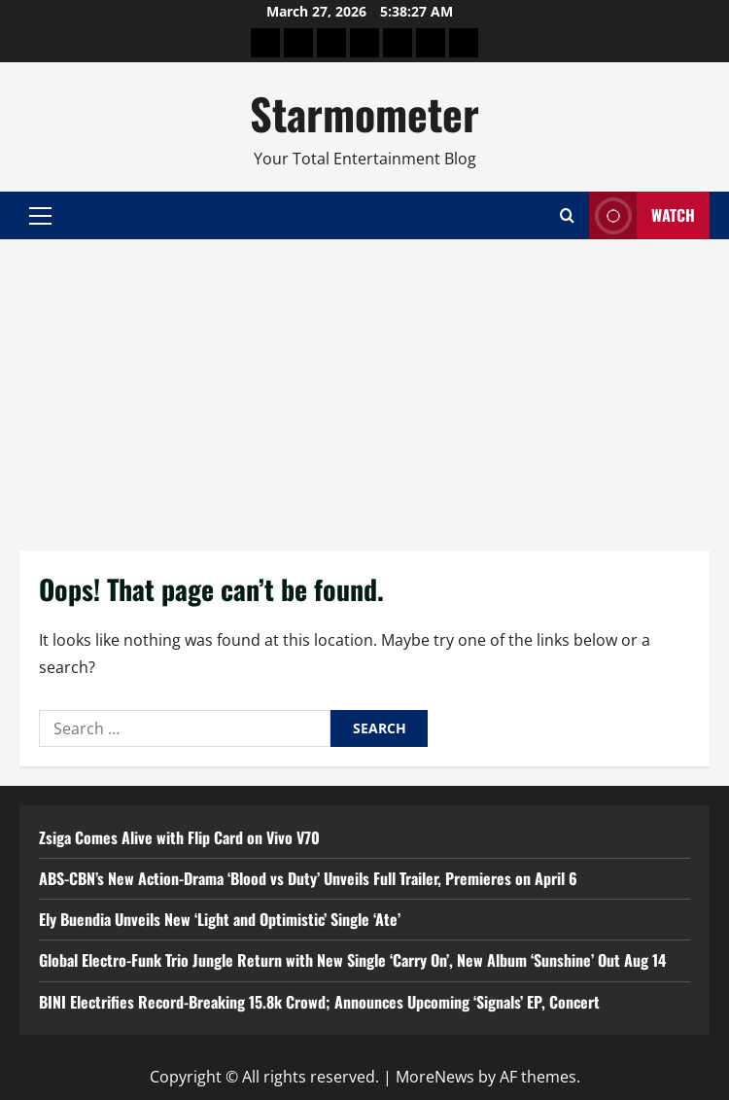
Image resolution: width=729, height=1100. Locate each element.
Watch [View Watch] (642, 215)
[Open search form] (567, 215)
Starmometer (364, 113)
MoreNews (435, 1076)
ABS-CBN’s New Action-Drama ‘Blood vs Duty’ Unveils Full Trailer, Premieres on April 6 (308, 878)
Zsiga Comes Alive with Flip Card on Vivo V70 (179, 837)
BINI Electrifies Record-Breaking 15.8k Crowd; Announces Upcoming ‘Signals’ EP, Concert (319, 1001)
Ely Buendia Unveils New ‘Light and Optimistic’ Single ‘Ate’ (219, 919)
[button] (40, 215)
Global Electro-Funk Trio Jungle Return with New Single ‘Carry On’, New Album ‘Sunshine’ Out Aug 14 (352, 960)
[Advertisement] (364, 385)
